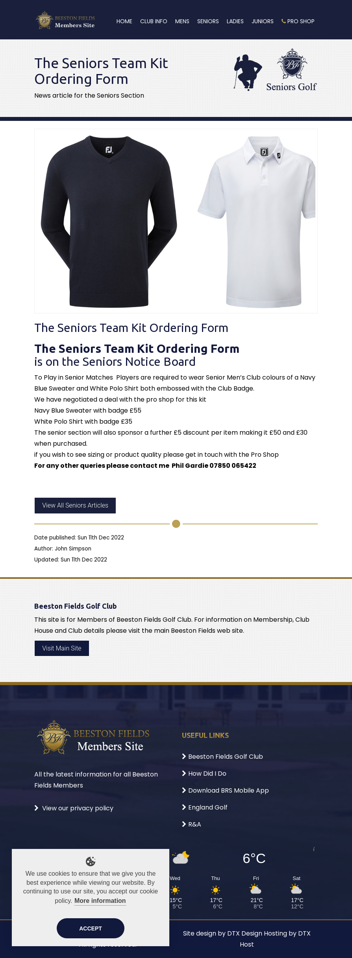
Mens (182, 21)
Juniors (263, 21)
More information (100, 900)
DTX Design (244, 933)
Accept (90, 928)
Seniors (208, 21)
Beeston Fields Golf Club (222, 756)
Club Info (153, 21)
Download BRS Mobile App (225, 790)
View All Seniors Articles (75, 505)
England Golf (205, 807)
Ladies (235, 21)
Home (124, 21)
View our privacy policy (73, 808)
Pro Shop (298, 21)
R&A (191, 824)
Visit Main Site (61, 648)
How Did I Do (204, 773)
